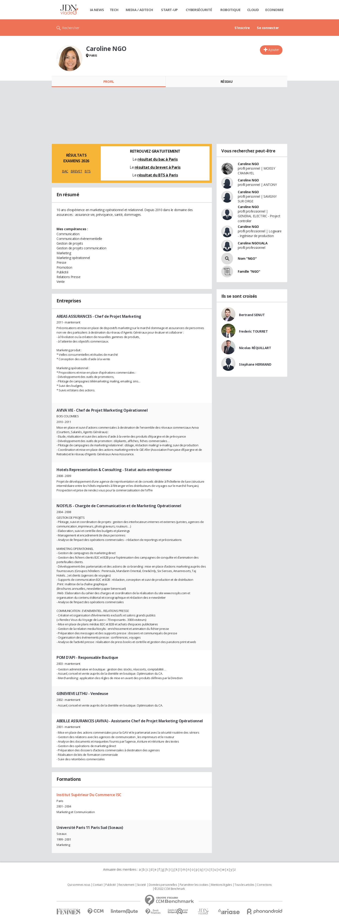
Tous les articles (244, 884)
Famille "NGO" (249, 271)
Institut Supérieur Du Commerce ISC (88, 794)
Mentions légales (221, 884)
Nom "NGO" (247, 258)
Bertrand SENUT (252, 315)
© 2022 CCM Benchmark (169, 889)
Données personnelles (163, 884)
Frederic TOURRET (253, 331)
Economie (274, 9)
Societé (141, 884)
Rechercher (71, 27)
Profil (108, 81)
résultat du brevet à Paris (158, 167)
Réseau (226, 81)
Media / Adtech (139, 9)
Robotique (230, 9)
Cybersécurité (199, 9)
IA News (97, 9)
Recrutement (126, 884)
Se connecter (268, 27)
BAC (65, 171)
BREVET (76, 171)
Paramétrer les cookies (194, 884)
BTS (88, 171)
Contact (97, 884)
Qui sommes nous (78, 884)
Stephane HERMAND (255, 364)
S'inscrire (242, 27)
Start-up (169, 9)
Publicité (110, 884)
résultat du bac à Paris (157, 159)
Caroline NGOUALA (252, 243)
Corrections (264, 884)
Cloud (253, 9)
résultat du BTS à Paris (157, 175)
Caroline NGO (248, 164)
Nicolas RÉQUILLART (255, 348)
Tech (114, 9)
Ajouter (273, 49)
